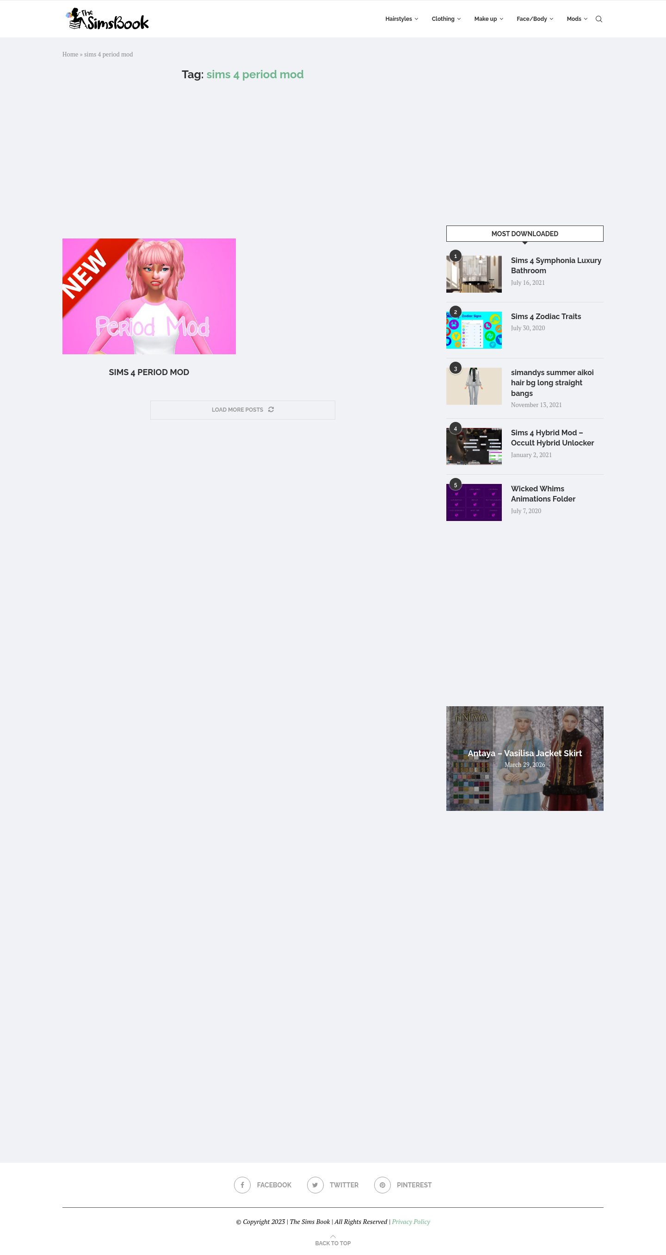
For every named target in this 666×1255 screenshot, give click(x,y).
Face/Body (532, 19)
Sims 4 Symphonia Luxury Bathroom (556, 265)
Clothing (443, 19)
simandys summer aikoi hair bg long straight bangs (552, 383)
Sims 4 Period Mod (149, 372)
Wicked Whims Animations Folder (543, 493)
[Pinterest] (403, 1185)
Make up (486, 19)
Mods (574, 19)
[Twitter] (333, 1185)
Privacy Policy (411, 1221)
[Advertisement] (242, 160)
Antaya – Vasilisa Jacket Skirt (525, 753)
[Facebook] (262, 1185)
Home (70, 54)
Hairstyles (398, 19)
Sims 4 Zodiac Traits (546, 316)
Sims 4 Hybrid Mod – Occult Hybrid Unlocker (552, 437)
